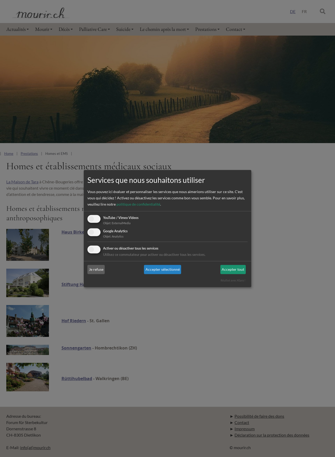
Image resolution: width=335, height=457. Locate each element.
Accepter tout (233, 269)
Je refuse (96, 269)
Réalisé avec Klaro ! (233, 280)
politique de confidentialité (138, 204)
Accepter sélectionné (163, 269)
